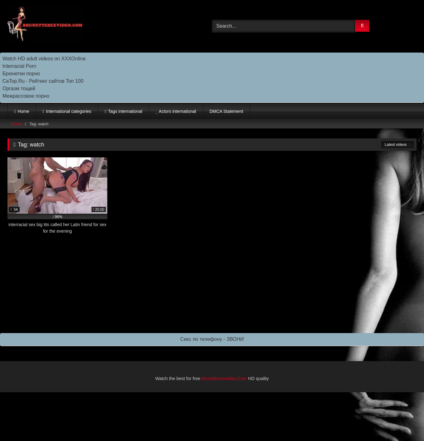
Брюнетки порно (21, 73)
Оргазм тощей (18, 88)
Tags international (125, 111)
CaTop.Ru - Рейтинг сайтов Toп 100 (42, 81)
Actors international (177, 111)
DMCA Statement (226, 111)
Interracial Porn (19, 66)
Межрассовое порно (25, 96)
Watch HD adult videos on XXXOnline (44, 58)
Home (23, 111)
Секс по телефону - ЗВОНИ (212, 339)
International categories (69, 111)
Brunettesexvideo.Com (224, 378)
